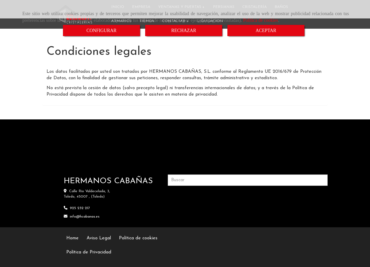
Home (72, 238)
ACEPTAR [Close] (266, 30)
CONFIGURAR (101, 30)
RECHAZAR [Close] (183, 30)
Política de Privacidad (88, 252)
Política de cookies (260, 20)
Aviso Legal (99, 238)
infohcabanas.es (84, 217)
